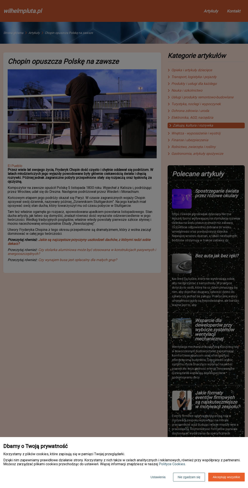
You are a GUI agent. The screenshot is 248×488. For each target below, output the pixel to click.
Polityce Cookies (172, 464)
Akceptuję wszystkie (226, 477)
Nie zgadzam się (189, 477)
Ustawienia (158, 477)
